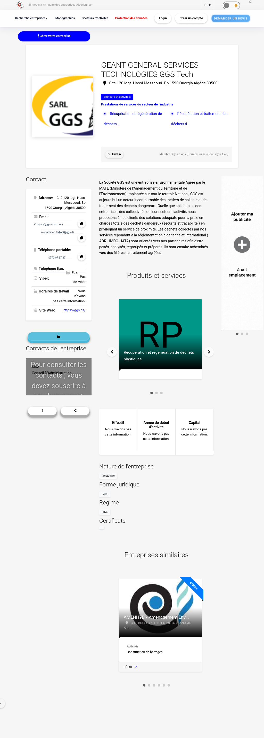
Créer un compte (191, 18)
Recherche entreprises (30, 18)
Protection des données (131, 18)
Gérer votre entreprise (54, 36)
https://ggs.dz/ (74, 310)
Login (163, 18)
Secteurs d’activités (95, 18)
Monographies (65, 18)
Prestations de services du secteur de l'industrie (137, 104)
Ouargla (114, 154)
